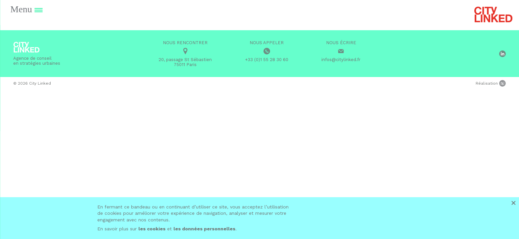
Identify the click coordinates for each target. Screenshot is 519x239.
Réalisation (491, 83)
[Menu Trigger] (26, 9)
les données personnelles (204, 228)
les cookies (151, 228)
